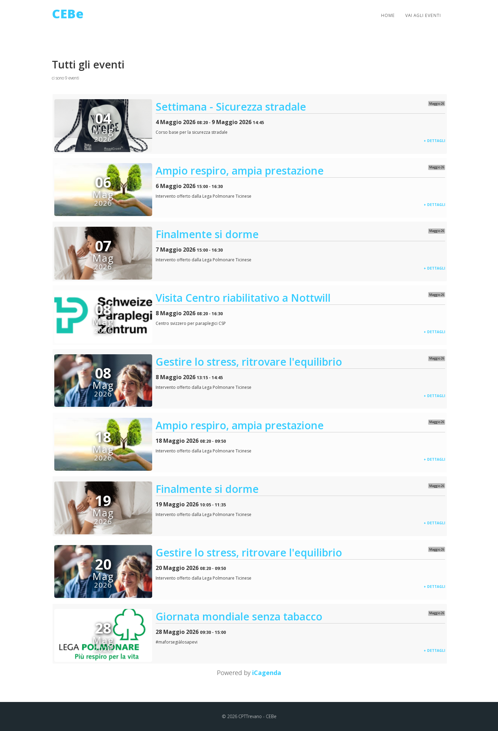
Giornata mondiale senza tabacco (239, 616)
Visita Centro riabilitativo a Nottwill (243, 298)
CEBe (68, 13)
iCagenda (266, 672)
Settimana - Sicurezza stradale (231, 107)
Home (388, 15)
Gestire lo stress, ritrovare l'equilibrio (249, 362)
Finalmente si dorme (207, 234)
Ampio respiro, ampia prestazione (240, 170)
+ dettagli (434, 140)
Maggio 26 (436, 103)
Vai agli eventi (423, 15)
